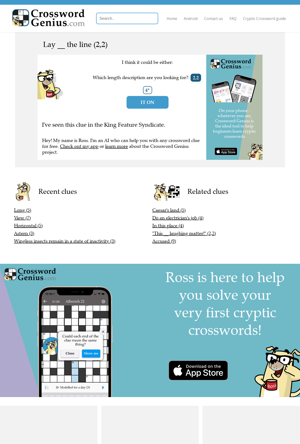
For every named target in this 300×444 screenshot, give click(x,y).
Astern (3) (24, 233)
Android (191, 18)
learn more (116, 146)
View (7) (22, 218)
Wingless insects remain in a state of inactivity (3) (64, 241)
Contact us (213, 18)
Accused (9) (164, 241)
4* (147, 90)
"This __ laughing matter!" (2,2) (184, 233)
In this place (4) (168, 226)
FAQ (232, 18)
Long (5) (22, 210)
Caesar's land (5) (169, 210)
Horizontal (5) (28, 226)
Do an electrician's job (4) (177, 218)
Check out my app (79, 146)
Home (172, 18)
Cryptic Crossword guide (264, 18)
